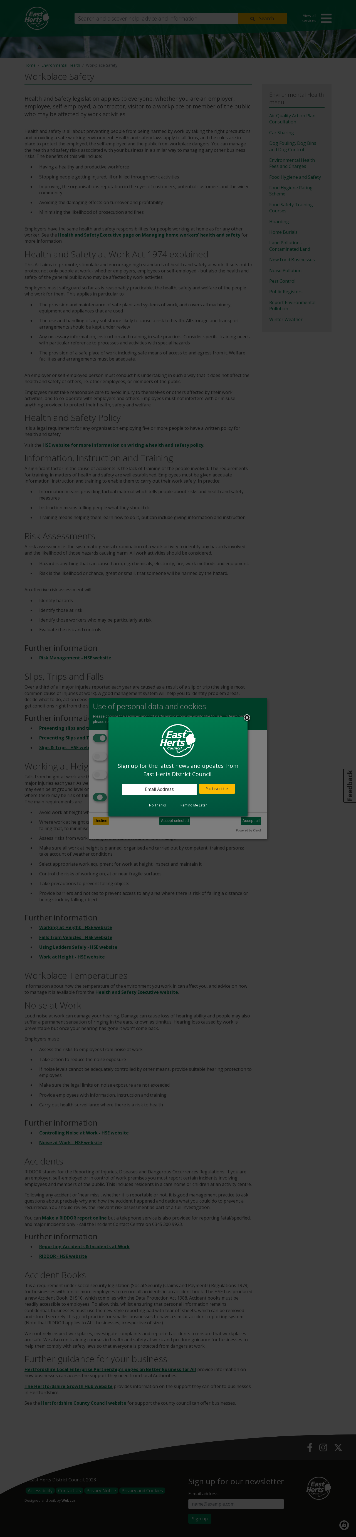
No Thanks (157, 805)
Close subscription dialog (247, 718)
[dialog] (178, 766)
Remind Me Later (194, 805)
